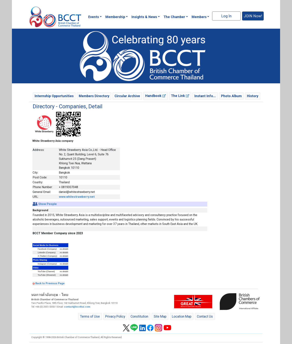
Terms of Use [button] (90, 316)
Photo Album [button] (231, 96)
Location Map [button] (181, 316)
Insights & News (144, 17)
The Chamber (174, 17)
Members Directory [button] (94, 96)
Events (93, 17)
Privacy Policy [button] (115, 316)
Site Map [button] (160, 316)
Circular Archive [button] (127, 96)
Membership (115, 17)
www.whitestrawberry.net (77, 197)
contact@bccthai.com (77, 306)
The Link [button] (180, 96)
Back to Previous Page (50, 283)
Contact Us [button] (205, 316)
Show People (47, 204)
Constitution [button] (139, 316)
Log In (226, 16)
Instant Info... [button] (205, 96)
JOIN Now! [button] (253, 16)
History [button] (252, 96)
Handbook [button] (155, 96)
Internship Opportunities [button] (54, 96)
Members (199, 17)
